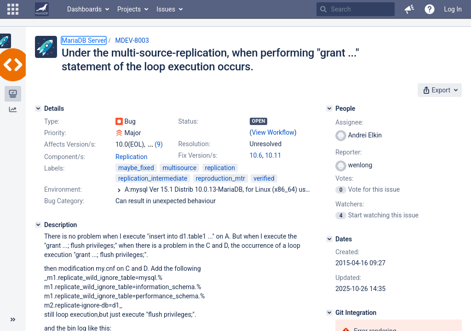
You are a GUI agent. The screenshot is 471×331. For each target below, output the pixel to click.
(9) (159, 144)
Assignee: (349, 122)
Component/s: (64, 156)
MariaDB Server (84, 40)
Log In (453, 9)
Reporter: (348, 152)
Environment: (63, 189)
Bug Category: (64, 201)
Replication (131, 156)
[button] (13, 9)
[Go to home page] (41, 9)
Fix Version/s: (198, 155)
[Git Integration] (329, 312)
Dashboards (84, 9)
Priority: (55, 133)
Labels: (54, 168)
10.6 (256, 155)
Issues (165, 9)
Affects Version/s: (70, 144)
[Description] (38, 225)
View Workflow (273, 132)
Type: (51, 121)
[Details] (38, 108)
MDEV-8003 (132, 40)
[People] (329, 108)
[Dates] (329, 239)
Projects (129, 9)
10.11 (273, 155)
